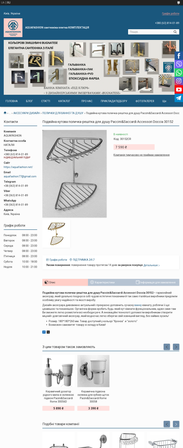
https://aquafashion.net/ (18, 167)
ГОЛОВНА (12, 101)
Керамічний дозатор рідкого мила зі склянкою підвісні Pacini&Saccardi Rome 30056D (58, 396)
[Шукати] (175, 31)
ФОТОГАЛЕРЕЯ (145, 101)
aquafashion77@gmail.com (20, 176)
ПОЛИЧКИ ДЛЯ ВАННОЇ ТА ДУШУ (62, 113)
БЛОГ (29, 101)
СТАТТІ (45, 101)
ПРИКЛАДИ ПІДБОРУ (114, 101)
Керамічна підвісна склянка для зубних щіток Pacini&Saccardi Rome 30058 (93, 396)
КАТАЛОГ (64, 101)
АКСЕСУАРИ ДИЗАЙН (26, 113)
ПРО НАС (86, 101)
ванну (138, 305)
